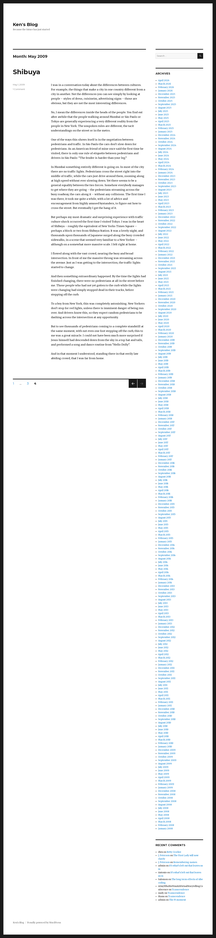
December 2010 (166, 709)
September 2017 (166, 432)
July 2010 (163, 726)
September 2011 (166, 678)
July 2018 (163, 398)
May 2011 (163, 692)
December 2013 (166, 586)
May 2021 (163, 282)
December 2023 (166, 176)
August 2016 (164, 476)
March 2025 (164, 124)
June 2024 (163, 155)
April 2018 (163, 408)
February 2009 (166, 784)
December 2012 (166, 627)
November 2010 (166, 712)
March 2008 (164, 821)
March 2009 (164, 780)
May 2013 (163, 610)
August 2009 (165, 763)
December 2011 (166, 668)
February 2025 (166, 128)
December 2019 (166, 340)
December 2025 (166, 94)
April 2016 (163, 490)
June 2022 (163, 237)
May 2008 (163, 815)
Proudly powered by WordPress (44, 922)
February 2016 (165, 497)
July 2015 (162, 521)
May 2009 (163, 774)
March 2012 (164, 657)
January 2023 (165, 213)
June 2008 (163, 811)
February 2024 (166, 169)
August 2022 (165, 230)
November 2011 (166, 671)
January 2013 (165, 623)
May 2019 (163, 364)
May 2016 (163, 487)
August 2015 (164, 517)
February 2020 (166, 333)
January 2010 (165, 746)
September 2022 (167, 227)
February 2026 (166, 87)
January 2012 (165, 664)
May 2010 (163, 733)
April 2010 (163, 736)
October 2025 (165, 101)
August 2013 (164, 599)
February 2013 (165, 620)
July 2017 (162, 439)
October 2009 (165, 756)
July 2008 (163, 808)
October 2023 (165, 183)
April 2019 (163, 367)
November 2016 (166, 466)
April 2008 (163, 818)
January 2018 (165, 418)
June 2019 (163, 360)
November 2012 (166, 630)
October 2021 (165, 265)
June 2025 (163, 114)
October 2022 (165, 224)
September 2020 (167, 309)
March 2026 (164, 83)
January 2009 (165, 787)
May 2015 (163, 528)
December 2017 (166, 422)
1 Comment (19, 89)
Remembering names (185, 862)
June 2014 (163, 565)
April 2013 (163, 613)
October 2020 (165, 306)
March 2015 (164, 534)
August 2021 (164, 271)
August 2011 (164, 681)
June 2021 (163, 278)
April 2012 (163, 654)
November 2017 (166, 425)
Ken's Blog (25, 24)
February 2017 (165, 456)
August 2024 (165, 148)
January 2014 (165, 582)
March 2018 (164, 411)
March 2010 (164, 739)
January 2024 (165, 172)
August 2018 (164, 394)
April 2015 (163, 531)
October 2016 (165, 470)
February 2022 (166, 251)
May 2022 (163, 241)
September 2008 (167, 801)
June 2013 (163, 606)
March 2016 (164, 493)
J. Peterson (164, 855)
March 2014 (164, 575)
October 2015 (165, 511)
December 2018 (166, 381)
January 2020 (165, 336)
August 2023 (165, 189)
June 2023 (163, 196)
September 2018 (167, 391)
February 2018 (165, 415)
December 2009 (166, 750)
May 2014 (163, 569)
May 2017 (163, 446)
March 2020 (164, 329)
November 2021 (166, 261)
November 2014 (166, 548)
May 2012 (163, 651)
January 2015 (165, 541)
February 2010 (165, 743)
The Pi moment (177, 899)
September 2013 (167, 596)
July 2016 (162, 480)
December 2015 (166, 504)
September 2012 (167, 637)
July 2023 (163, 193)
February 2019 (165, 374)
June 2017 (163, 442)
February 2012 (165, 661)
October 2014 (165, 552)
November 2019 (166, 343)
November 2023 (166, 179)
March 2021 (164, 288)
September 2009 (167, 760)
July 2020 (163, 316)
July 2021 (163, 275)
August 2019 (164, 353)
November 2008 (166, 794)
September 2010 (167, 719)
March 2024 (164, 165)
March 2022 (164, 247)
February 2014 (165, 579)
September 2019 (166, 350)
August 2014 (164, 558)
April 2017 (163, 449)
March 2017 (164, 452)
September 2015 (166, 514)
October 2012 (165, 633)
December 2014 (166, 545)
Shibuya (26, 72)
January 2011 (165, 705)
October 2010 (165, 715)
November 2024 (166, 138)
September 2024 (167, 145)
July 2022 (163, 234)
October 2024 (165, 142)
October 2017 (165, 429)
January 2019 (165, 377)
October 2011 (165, 674)
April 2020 (163, 326)
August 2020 (165, 312)
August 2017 (164, 435)
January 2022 (165, 254)
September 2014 (167, 555)
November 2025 (166, 97)
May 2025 (163, 118)
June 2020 (163, 319)
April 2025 (163, 121)
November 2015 (166, 507)
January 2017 (165, 459)
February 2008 (166, 825)
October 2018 (165, 388)
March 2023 (164, 206)
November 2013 (166, 589)
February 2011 (165, 702)
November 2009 (166, 753)
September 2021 (167, 268)
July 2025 (163, 111)
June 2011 (163, 688)
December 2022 (166, 217)
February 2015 (165, 538)
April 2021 (163, 285)
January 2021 (165, 295)
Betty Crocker (174, 852)
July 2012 (163, 644)
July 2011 (162, 685)
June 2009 (163, 770)
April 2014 (163, 572)
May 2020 (163, 323)
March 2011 (164, 698)
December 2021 (166, 258)
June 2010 (163, 729)
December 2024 (166, 135)
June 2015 (163, 524)
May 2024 (163, 159)
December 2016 (166, 463)
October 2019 (165, 347)
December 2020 (166, 299)
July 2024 (163, 152)
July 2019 (162, 357)
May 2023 (163, 200)
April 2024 (163, 162)
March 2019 (164, 370)
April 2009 (163, 777)
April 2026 (163, 80)
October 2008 (165, 797)
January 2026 (165, 90)
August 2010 (164, 722)
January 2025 (165, 131)
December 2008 (166, 791)
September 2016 (166, 473)
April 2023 (163, 203)
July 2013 (163, 603)
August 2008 (165, 804)
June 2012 (163, 647)
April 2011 (163, 695)
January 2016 (165, 500)
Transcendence (180, 889)
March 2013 (164, 616)
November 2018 (166, 384)
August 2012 (164, 640)
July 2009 (163, 767)
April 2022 (163, 244)
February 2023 (166, 210)
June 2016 (163, 483)
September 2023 (167, 186)
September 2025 (167, 104)
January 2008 (165, 828)
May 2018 (163, 405)
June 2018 (163, 401)
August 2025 (164, 107)
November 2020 (166, 302)
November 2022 (166, 220)
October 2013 (165, 592)
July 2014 (163, 562)
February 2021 (165, 292)
